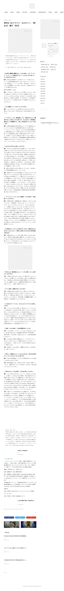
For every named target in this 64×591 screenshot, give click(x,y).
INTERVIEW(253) (15, 511)
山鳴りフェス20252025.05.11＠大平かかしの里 (12, 553)
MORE (53, 12)
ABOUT (15, 12)
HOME (9, 12)
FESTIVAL (28, 12)
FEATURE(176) (21, 511)
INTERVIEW (36, 12)
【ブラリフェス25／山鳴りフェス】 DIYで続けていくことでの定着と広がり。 (20, 550)
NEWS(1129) (6, 511)
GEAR (53, 69)
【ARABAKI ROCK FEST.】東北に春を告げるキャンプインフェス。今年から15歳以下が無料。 (24, 562)
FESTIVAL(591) (10, 511)
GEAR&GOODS (46, 12)
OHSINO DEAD (45, 64)
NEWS (21, 12)
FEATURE (44, 71)
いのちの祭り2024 (8, 460)
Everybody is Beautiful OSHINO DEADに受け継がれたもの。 (17, 538)
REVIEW (53, 67)
